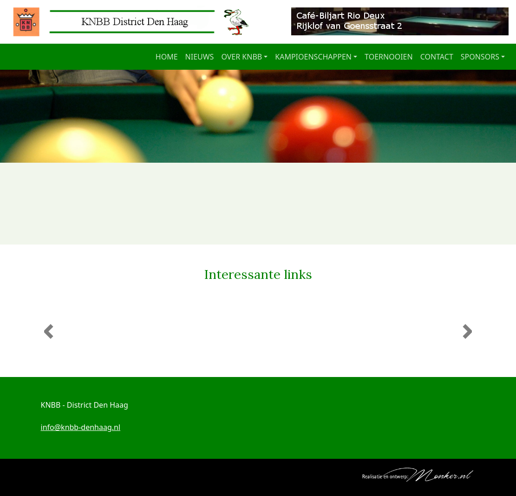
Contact (436, 57)
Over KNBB (241, 57)
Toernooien (389, 57)
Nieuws (199, 57)
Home (167, 57)
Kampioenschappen (313, 57)
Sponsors (480, 57)
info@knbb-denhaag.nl (81, 427)
